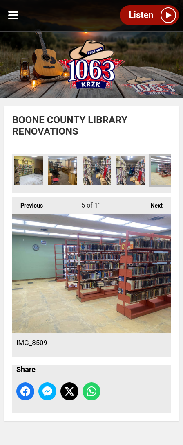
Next (153, 203)
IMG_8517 (62, 170)
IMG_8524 (130, 170)
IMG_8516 (28, 170)
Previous (27, 203)
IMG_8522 (97, 170)
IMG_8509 (165, 170)
